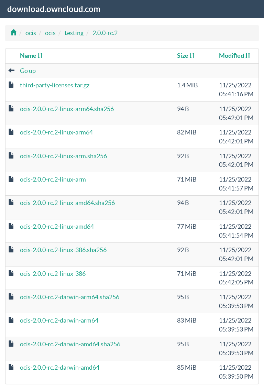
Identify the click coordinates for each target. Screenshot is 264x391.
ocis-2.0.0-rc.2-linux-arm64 (56, 132)
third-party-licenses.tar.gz (54, 85)
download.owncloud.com (53, 9)
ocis (30, 32)
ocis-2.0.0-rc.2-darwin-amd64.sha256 (70, 344)
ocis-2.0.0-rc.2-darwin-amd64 (59, 367)
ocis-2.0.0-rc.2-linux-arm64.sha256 (67, 108)
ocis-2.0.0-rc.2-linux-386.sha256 (63, 249)
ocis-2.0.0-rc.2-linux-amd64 (57, 226)
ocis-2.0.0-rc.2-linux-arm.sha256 (63, 156)
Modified (234, 55)
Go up (28, 70)
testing (74, 32)
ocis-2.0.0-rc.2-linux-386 (53, 273)
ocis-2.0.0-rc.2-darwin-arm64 (59, 320)
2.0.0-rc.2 (105, 32)
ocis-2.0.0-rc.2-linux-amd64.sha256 (67, 202)
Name (31, 55)
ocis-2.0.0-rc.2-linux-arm (53, 179)
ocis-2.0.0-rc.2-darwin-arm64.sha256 (69, 297)
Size (186, 55)
